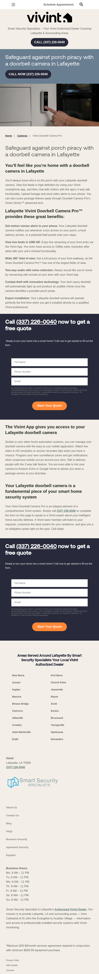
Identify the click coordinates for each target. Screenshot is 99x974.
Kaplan (16, 689)
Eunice (55, 710)
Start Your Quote (49, 405)
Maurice (16, 696)
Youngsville (57, 725)
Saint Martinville (21, 732)
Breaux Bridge (20, 703)
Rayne (54, 696)
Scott (54, 703)
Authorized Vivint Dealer (71, 909)
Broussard (57, 718)
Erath (15, 739)
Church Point (58, 682)
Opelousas (57, 732)
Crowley (17, 725)
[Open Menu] (13, 5)
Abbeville (17, 718)
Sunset (16, 682)
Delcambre (57, 739)
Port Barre (57, 675)
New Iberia (18, 675)
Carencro (17, 710)
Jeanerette (57, 689)
